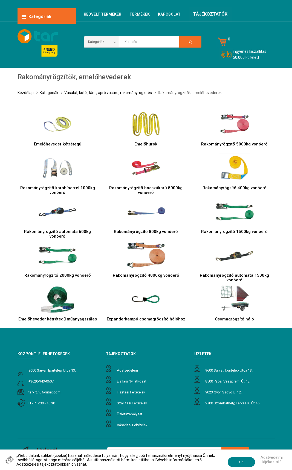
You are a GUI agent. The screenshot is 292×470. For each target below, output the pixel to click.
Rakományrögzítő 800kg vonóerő (146, 231)
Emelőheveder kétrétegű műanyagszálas (57, 319)
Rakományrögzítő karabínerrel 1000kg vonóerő (57, 190)
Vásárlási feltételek (132, 425)
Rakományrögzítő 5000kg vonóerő (234, 144)
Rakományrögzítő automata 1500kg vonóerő (234, 277)
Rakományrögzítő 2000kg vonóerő (57, 275)
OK (241, 462)
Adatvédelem (127, 370)
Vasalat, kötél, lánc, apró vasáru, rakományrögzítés (108, 93)
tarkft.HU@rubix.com (44, 392)
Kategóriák (49, 93)
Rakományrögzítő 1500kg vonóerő (234, 231)
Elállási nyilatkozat (131, 381)
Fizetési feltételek (131, 392)
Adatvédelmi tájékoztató (272, 459)
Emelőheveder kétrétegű (57, 144)
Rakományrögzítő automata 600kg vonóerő (57, 234)
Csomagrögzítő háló (234, 319)
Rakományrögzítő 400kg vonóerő (235, 187)
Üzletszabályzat (129, 414)
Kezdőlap (26, 93)
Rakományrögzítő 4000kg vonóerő (146, 275)
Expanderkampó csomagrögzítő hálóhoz (146, 319)
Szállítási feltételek (132, 403)
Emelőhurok (145, 144)
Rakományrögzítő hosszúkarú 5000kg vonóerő (146, 190)
